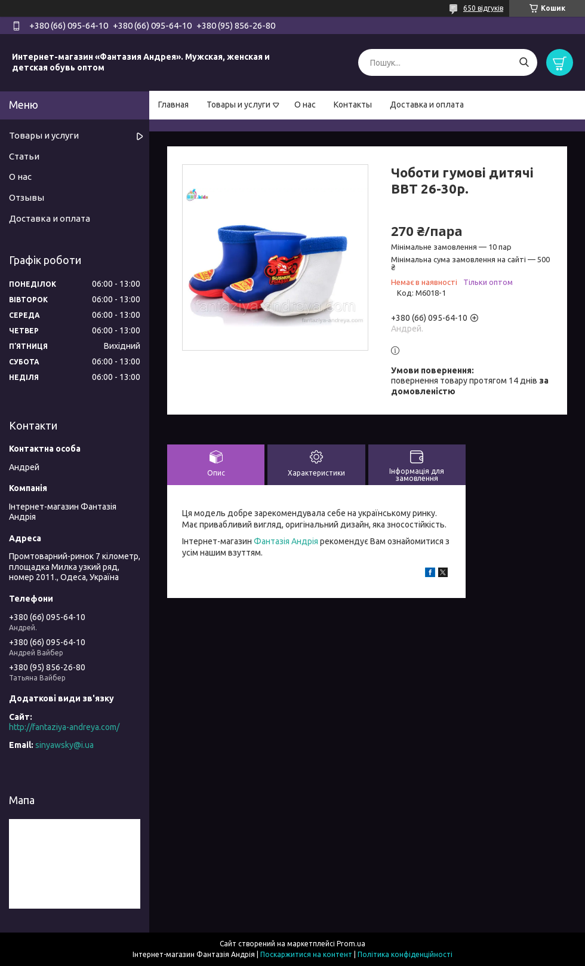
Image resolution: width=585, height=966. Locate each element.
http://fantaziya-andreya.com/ (64, 727)
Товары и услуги (238, 104)
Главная (173, 104)
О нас (305, 104)
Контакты (353, 104)
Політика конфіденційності (405, 954)
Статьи (24, 156)
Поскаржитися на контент (306, 954)
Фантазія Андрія (286, 541)
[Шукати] (523, 62)
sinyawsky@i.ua (64, 745)
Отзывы (26, 197)
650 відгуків (483, 8)
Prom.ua (351, 943)
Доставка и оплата (427, 104)
